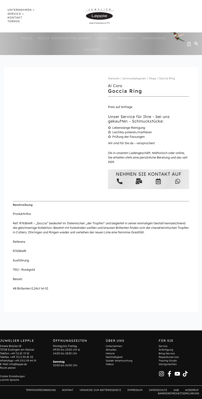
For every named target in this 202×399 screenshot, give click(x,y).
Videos (110, 363)
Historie (111, 353)
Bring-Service (167, 353)
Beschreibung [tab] (23, 205)
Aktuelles (111, 349)
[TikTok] (185, 373)
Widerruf (193, 389)
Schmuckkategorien (136, 78)
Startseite (114, 78)
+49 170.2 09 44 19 (26, 360)
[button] (196, 44)
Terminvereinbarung (53, 389)
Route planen (8, 367)
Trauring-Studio (168, 360)
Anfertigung (166, 349)
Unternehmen (114, 345)
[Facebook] (169, 373)
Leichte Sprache (10, 379)
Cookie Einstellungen (13, 375)
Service (163, 345)
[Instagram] (161, 373)
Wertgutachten (168, 363)
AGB (180, 389)
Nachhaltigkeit (115, 356)
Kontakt (78, 389)
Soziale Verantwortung (120, 360)
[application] (29, 10)
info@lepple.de (18, 363)
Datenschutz (164, 389)
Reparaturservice (169, 356)
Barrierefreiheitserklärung (179, 393)
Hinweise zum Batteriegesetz (109, 389)
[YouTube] (177, 373)
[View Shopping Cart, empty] (189, 44)
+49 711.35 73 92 (20, 353)
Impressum (143, 389)
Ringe (155, 78)
